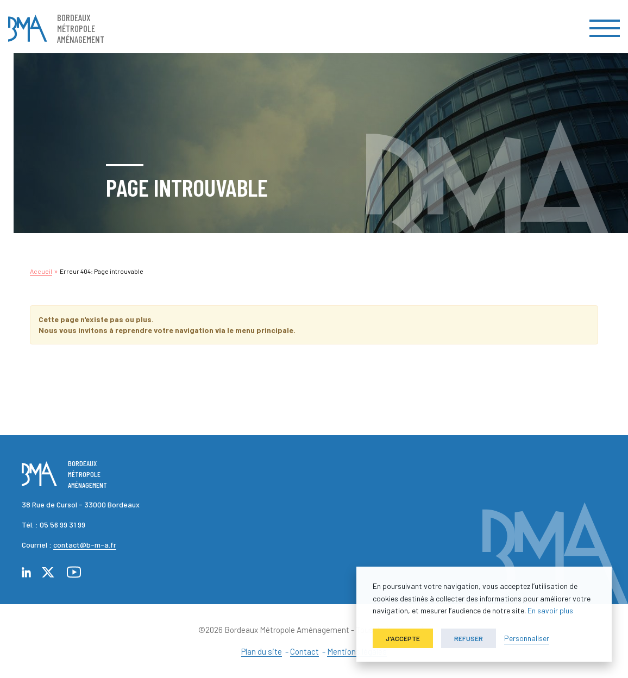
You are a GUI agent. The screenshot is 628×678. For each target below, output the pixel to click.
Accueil (41, 271)
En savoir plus (550, 610)
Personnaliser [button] (526, 638)
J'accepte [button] (403, 638)
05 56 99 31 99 (62, 524)
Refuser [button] (468, 638)
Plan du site (261, 651)
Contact (304, 651)
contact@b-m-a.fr (84, 544)
